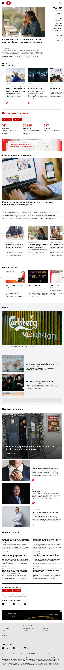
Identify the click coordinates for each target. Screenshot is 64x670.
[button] (59, 3)
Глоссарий (46, 630)
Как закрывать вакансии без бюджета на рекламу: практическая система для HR (27, 203)
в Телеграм (7, 119)
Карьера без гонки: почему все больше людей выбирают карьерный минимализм (23, 40)
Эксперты (59, 23)
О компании (46, 625)
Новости (59, 13)
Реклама (59, 35)
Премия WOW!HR (57, 28)
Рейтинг (59, 40)
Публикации (6, 48)
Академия (59, 38)
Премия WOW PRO (56, 30)
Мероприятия (58, 25)
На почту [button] (17, 119)
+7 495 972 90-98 (8, 644)
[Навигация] (3, 2)
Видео (60, 18)
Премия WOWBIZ (57, 33)
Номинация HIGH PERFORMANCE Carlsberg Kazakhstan (19, 347)
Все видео (32, 400)
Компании (58, 20)
